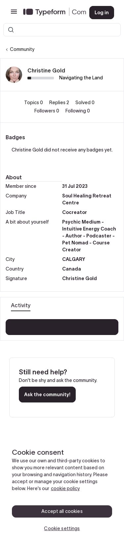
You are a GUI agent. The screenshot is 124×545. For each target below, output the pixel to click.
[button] (14, 14)
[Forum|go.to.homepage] (51, 13)
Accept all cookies (62, 511)
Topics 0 (34, 102)
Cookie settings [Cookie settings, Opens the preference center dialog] (62, 528)
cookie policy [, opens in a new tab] (65, 488)
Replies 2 (59, 102)
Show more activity (62, 325)
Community (22, 49)
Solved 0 (85, 102)
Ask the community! (47, 394)
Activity (20, 305)
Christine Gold (46, 70)
